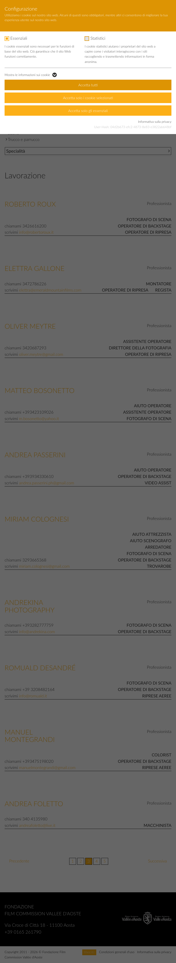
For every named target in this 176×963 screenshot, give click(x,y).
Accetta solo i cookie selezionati (88, 97)
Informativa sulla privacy (154, 122)
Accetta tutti (88, 85)
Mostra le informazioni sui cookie (27, 75)
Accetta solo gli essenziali (88, 110)
